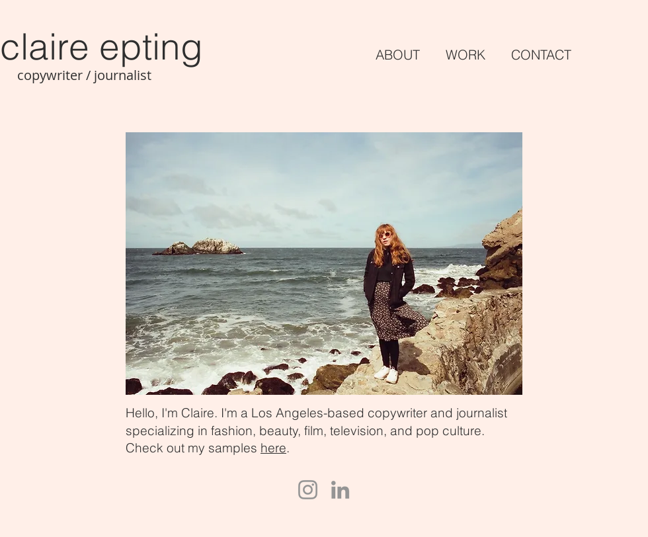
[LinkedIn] (340, 490)
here (273, 448)
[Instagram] (308, 490)
